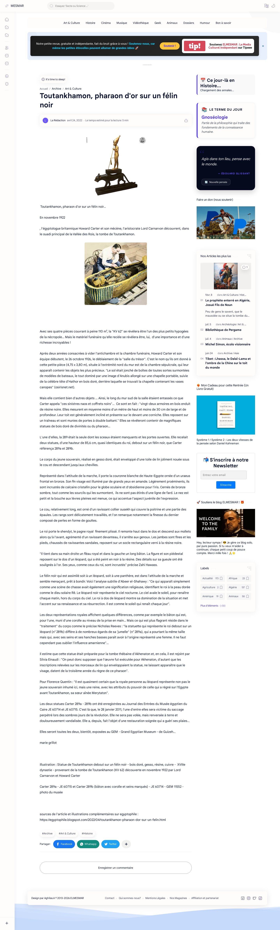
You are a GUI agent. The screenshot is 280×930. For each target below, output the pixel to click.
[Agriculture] (213, 604)
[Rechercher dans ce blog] (81, 6)
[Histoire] (90, 23)
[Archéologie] (229, 342)
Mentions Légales (155, 915)
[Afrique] (239, 596)
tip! (195, 46)
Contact (109, 915)
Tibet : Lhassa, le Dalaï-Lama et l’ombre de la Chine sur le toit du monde (228, 380)
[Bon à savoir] (223, 23)
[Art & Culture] (72, 23)
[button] (266, 6)
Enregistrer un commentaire (115, 885)
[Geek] (158, 23)
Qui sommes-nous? (130, 915)
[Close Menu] (263, 46)
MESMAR (17, 6)
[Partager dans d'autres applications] (126, 862)
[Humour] (205, 23)
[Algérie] (239, 604)
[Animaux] (172, 23)
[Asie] (236, 371)
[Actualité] (213, 596)
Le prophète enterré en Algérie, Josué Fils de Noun (227, 320)
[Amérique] (213, 613)
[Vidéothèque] (141, 23)
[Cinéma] (106, 23)
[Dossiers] (188, 23)
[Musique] (122, 23)
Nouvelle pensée (216, 199)
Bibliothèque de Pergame (223, 347)
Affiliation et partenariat (205, 915)
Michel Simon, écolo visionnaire (227, 362)
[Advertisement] (147, 75)
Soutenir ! (170, 46)
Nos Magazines (178, 915)
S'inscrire (225, 502)
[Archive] (48, 851)
